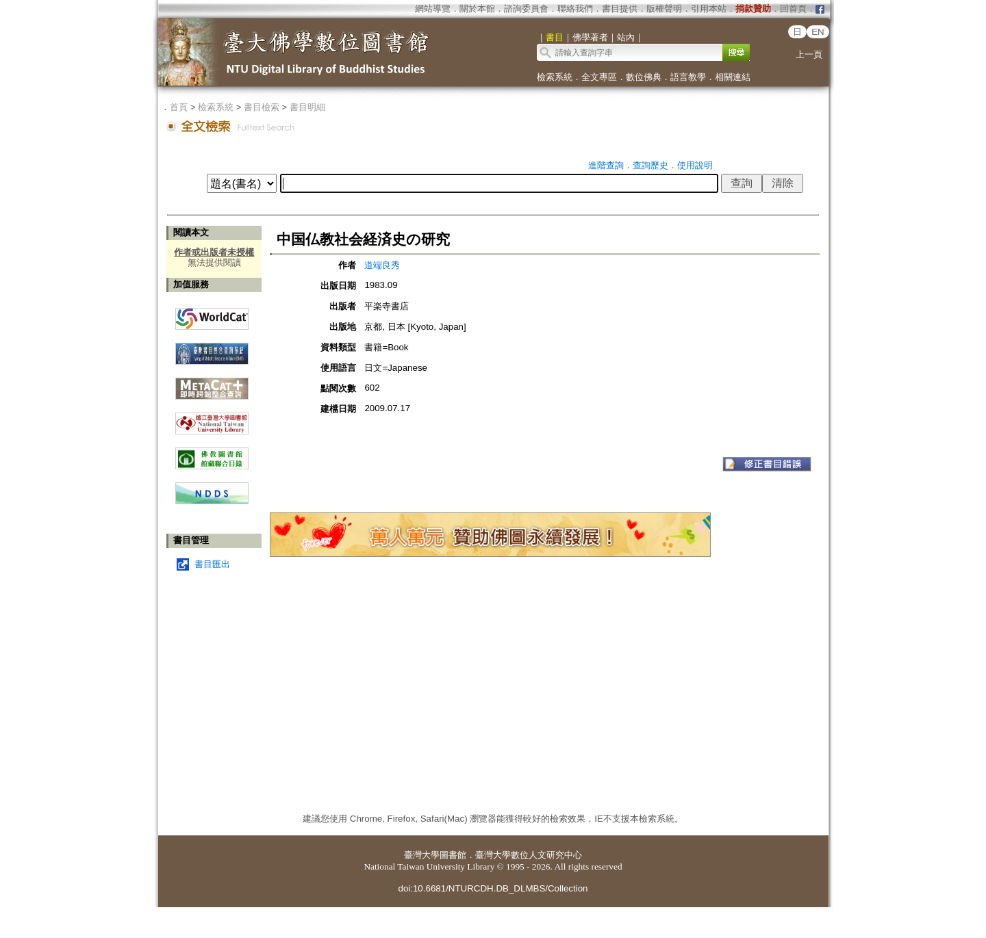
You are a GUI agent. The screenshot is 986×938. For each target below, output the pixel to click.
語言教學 (688, 77)
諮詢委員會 (526, 8)
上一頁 (809, 54)
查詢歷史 (650, 165)
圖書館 (453, 855)
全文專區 (599, 77)
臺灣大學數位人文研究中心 (528, 855)
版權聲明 (664, 8)
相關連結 (732, 77)
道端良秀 (382, 265)
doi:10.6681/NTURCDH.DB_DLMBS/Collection (492, 888)
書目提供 (619, 8)
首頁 (179, 107)
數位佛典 (643, 77)
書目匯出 (212, 564)
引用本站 (708, 8)
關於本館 (477, 8)
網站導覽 (433, 8)
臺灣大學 (422, 855)
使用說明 (695, 165)
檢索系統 (554, 77)
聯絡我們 (575, 8)
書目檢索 (261, 107)
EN (817, 32)
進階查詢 (606, 165)
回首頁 (793, 8)
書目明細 (307, 107)
